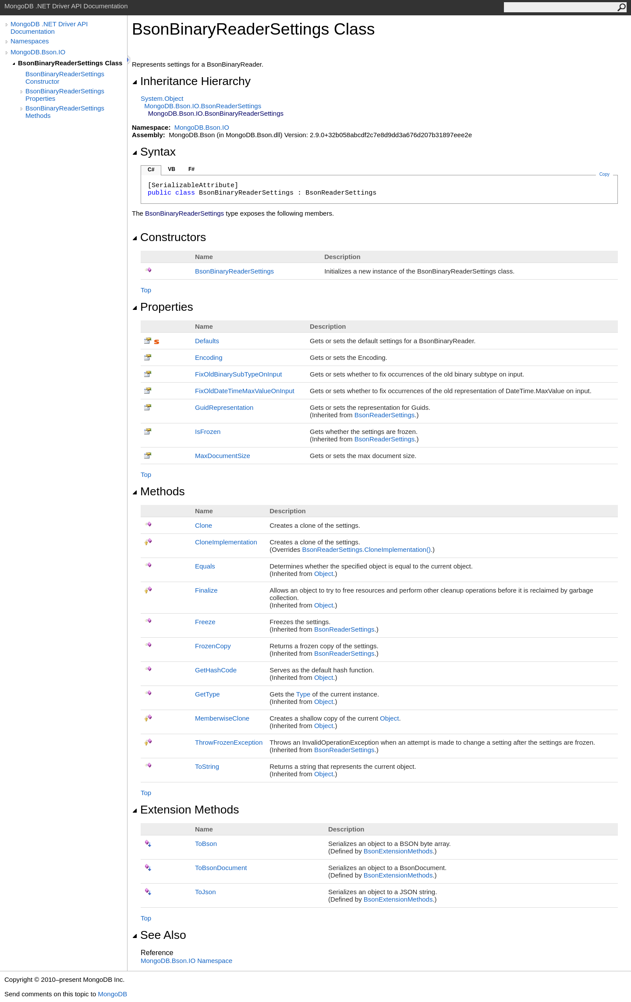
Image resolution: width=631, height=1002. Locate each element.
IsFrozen (207, 431)
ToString (207, 766)
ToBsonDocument (221, 867)
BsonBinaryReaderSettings (234, 271)
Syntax (154, 151)
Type (303, 694)
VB (171, 169)
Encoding (209, 357)
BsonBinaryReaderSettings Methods (64, 111)
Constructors (169, 237)
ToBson (206, 843)
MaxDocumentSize (222, 455)
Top (146, 290)
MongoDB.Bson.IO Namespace (186, 960)
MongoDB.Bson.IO (38, 52)
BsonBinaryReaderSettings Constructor (64, 77)
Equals (205, 566)
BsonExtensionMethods (398, 851)
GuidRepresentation (224, 407)
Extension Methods (185, 809)
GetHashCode (216, 670)
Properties (162, 306)
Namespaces (30, 41)
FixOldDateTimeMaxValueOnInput (244, 390)
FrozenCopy (213, 646)
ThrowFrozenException (228, 742)
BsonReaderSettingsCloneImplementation (366, 549)
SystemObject (162, 98)
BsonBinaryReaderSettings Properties (64, 94)
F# (191, 169)
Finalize (206, 590)
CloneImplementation (226, 542)
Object (323, 573)
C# (151, 170)
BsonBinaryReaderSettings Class (70, 63)
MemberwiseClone (222, 718)
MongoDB (112, 994)
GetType (207, 694)
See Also (159, 935)
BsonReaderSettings (384, 415)
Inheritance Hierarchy (191, 81)
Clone (203, 525)
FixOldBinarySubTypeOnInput (238, 374)
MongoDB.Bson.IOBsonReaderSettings (202, 106)
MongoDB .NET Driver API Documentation (49, 27)
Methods (158, 491)
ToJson (205, 891)
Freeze (205, 621)
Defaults (207, 341)
